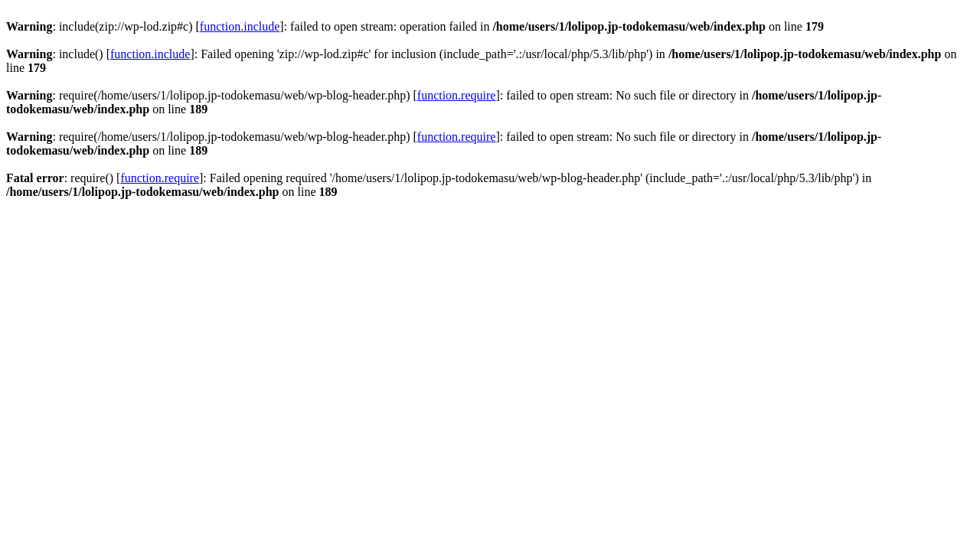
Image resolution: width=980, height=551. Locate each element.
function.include (239, 26)
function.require (456, 95)
